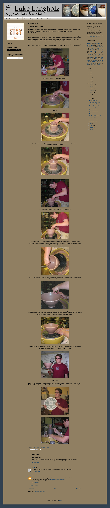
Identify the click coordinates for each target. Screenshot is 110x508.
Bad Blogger (93, 51)
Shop (42, 18)
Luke (33, 467)
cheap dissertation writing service (57, 479)
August (91, 92)
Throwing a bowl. (93, 109)
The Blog (91, 58)
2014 (89, 73)
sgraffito (44, 447)
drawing (93, 61)
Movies (95, 64)
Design (49, 18)
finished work (90, 46)
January (92, 129)
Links (37, 18)
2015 (89, 71)
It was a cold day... (93, 121)
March (91, 125)
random (99, 63)
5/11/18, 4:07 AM (36, 482)
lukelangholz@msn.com (95, 36)
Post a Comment (34, 485)
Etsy (88, 64)
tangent (96, 57)
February (92, 127)
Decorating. (92, 113)
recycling (95, 60)
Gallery (19, 18)
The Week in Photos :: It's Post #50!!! (95, 116)
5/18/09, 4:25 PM (36, 462)
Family (96, 58)
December (92, 84)
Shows (26, 18)
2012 (89, 77)
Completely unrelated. (94, 111)
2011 (89, 79)
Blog (31, 18)
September (92, 90)
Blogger (61, 500)
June (91, 96)
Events (91, 53)
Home (55, 488)
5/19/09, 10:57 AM (36, 471)
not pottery (100, 46)
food (91, 64)
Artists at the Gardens (94, 119)
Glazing (92, 49)
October (92, 88)
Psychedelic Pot (93, 100)
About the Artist (10, 18)
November (92, 86)
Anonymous (35, 476)
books (99, 64)
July (91, 94)
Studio (90, 57)
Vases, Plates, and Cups (95, 105)
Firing (91, 48)
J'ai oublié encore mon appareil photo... (94, 103)
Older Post (78, 488)
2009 (89, 83)
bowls (38, 447)
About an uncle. (93, 107)
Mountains (100, 48)
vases (48, 447)
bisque (35, 447)
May (91, 98)
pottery (41, 447)
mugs (102, 57)
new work (100, 49)
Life (102, 51)
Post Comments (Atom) (40, 491)
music (98, 45)
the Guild (97, 54)
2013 (89, 75)
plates (98, 53)
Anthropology (89, 63)
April (91, 123)
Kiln (96, 56)
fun (95, 63)
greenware (89, 56)
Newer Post (31, 488)
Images (89, 54)
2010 (89, 81)
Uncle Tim (99, 61)
